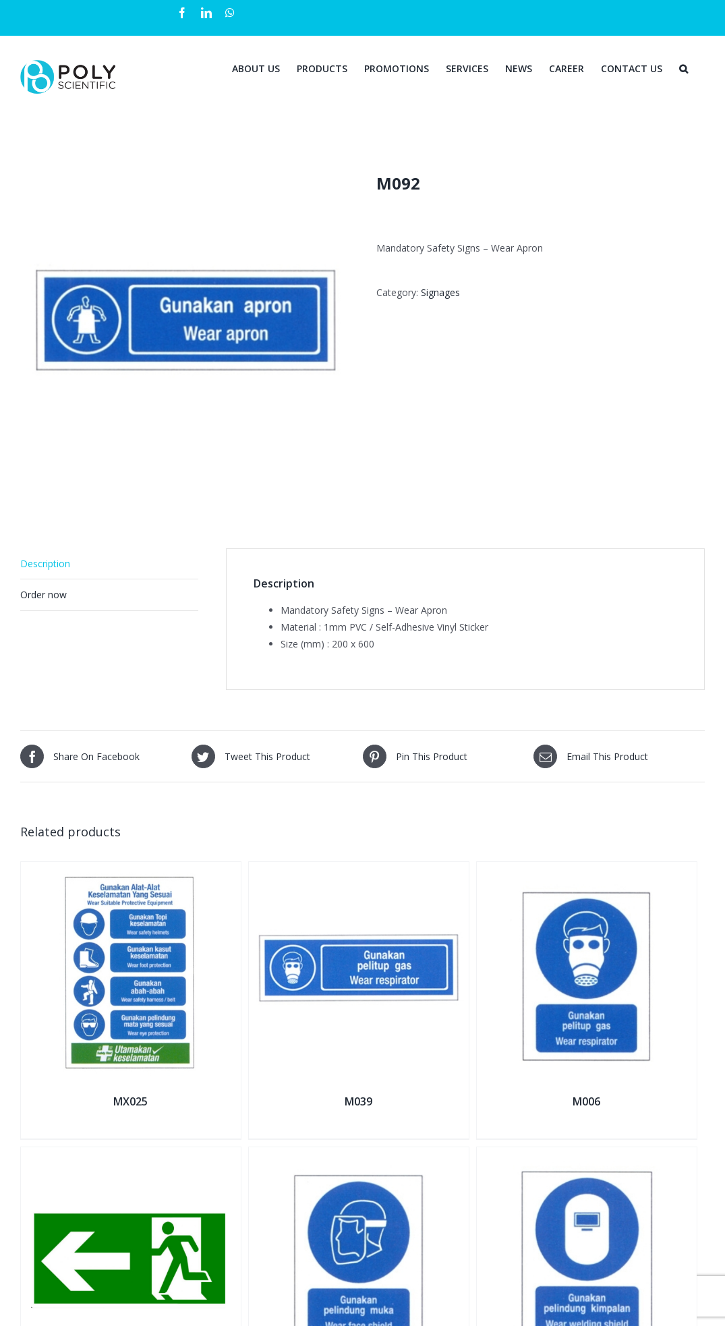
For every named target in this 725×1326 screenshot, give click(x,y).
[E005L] (131, 1155)
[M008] (587, 1155)
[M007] (359, 1155)
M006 (586, 1101)
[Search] (683, 67)
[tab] (109, 563)
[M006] (587, 870)
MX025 (130, 1101)
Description (45, 563)
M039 (358, 1101)
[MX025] (131, 870)
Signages (440, 292)
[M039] (359, 870)
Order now (43, 594)
